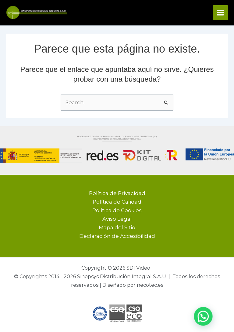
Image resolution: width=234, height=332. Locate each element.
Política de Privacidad (117, 193)
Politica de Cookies (117, 210)
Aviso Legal (117, 219)
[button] (202, 316)
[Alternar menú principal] (220, 12)
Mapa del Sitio (117, 227)
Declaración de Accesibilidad (117, 236)
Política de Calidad (117, 202)
